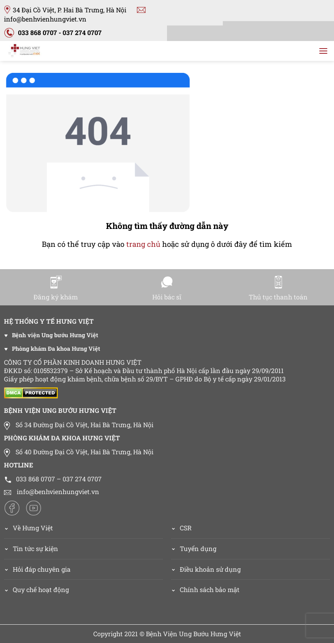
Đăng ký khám (55, 288)
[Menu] (323, 51)
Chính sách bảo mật (210, 589)
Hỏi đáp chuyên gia (42, 569)
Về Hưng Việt (28, 528)
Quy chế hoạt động (41, 589)
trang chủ (143, 244)
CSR (186, 528)
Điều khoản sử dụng (210, 569)
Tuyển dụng (198, 548)
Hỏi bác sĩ (166, 288)
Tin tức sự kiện (35, 548)
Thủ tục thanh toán (278, 288)
